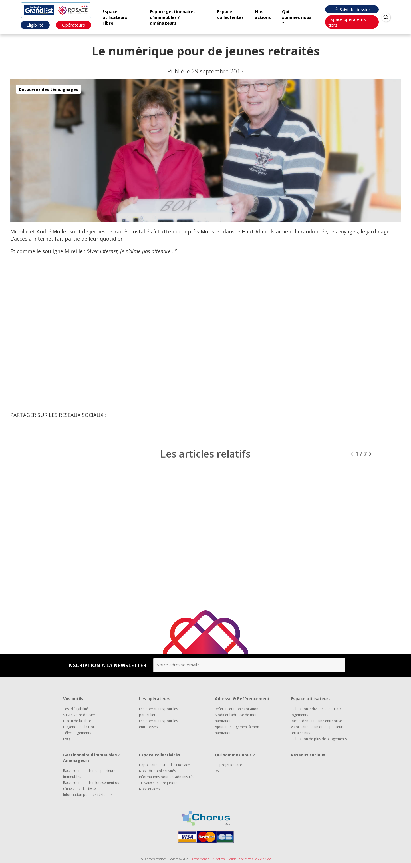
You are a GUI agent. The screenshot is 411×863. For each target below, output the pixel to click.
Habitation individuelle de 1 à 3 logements (316, 711)
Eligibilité (35, 25)
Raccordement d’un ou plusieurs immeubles (89, 773)
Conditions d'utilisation (208, 859)
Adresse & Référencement (242, 698)
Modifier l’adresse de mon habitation (236, 717)
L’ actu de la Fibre (77, 720)
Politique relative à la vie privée (249, 859)
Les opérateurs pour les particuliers (158, 711)
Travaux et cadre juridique (160, 782)
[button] (370, 458)
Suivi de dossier (351, 9)
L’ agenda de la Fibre (79, 726)
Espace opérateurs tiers (347, 22)
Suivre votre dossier (79, 714)
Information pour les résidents (87, 794)
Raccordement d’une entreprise (316, 720)
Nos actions (263, 14)
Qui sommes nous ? (296, 17)
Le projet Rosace (228, 764)
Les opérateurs (154, 698)
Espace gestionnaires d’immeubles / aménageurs (173, 17)
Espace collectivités (230, 14)
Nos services (149, 788)
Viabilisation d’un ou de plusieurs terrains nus (317, 729)
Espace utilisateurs (311, 698)
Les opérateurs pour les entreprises (158, 723)
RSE (217, 770)
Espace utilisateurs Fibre (114, 17)
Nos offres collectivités (157, 770)
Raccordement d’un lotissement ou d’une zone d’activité (91, 785)
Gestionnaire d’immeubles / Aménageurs (91, 757)
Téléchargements (77, 732)
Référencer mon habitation (236, 708)
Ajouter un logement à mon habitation (237, 729)
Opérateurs (73, 25)
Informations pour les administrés (166, 776)
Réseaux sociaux (308, 755)
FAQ (66, 738)
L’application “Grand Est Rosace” (165, 764)
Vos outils (73, 698)
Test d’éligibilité (75, 708)
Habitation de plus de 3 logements (319, 738)
